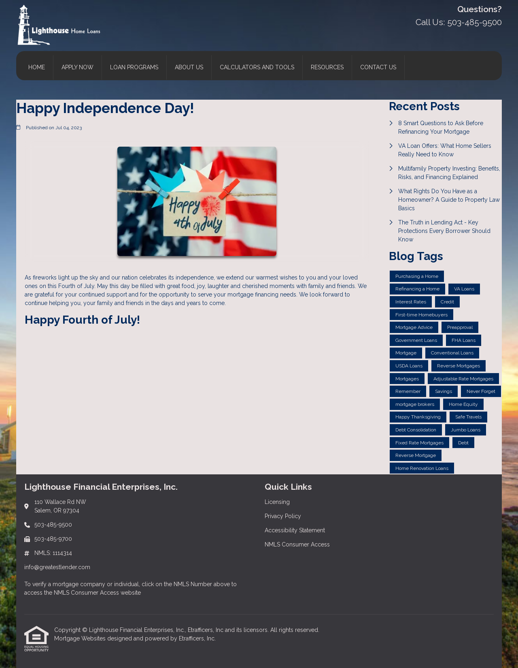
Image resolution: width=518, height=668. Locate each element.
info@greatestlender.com (57, 567)
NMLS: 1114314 (53, 553)
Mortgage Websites (80, 638)
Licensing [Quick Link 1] (277, 502)
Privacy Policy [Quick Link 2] (283, 516)
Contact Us (378, 67)
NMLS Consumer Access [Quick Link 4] (297, 544)
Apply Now (77, 67)
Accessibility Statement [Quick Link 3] (295, 530)
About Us (189, 67)
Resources (327, 67)
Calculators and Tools (257, 67)
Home (36, 67)
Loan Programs (134, 67)
